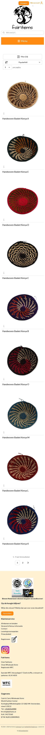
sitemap (18, 726)
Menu (22, 40)
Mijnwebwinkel (23, 730)
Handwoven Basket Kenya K (15, 544)
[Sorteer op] (22, 62)
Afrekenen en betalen (9, 623)
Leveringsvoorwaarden (9, 631)
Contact (4, 629)
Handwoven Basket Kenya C (15, 278)
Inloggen (23, 3)
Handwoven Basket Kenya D (15, 225)
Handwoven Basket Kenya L (15, 490)
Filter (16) (22, 56)
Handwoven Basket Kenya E (15, 172)
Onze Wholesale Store (9, 665)
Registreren (5, 639)
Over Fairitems (6, 662)
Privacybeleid (6, 634)
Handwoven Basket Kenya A (15, 119)
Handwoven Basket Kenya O (15, 384)
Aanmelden (7, 613)
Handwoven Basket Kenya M (15, 437)
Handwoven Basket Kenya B (15, 331)
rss (23, 726)
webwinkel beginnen (31, 726)
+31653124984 (10, 709)
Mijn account (36, 2)
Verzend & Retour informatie (12, 626)
